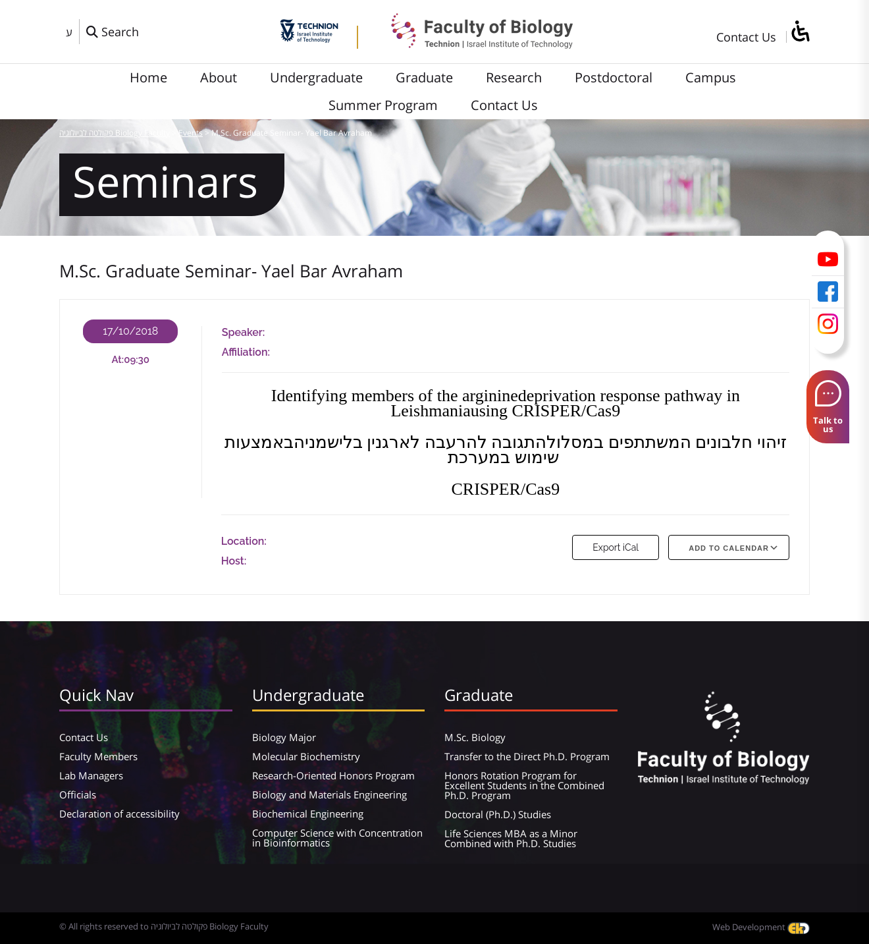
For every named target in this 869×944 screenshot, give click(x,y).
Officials (77, 794)
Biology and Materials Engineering (329, 794)
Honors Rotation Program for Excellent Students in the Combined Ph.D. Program (524, 785)
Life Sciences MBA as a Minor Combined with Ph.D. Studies (510, 838)
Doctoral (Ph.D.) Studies (497, 814)
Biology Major (284, 737)
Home (148, 77)
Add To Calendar (729, 548)
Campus (710, 77)
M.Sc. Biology (475, 737)
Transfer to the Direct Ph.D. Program (527, 756)
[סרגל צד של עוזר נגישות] (800, 31)
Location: (244, 541)
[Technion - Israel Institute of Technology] (309, 38)
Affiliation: (246, 352)
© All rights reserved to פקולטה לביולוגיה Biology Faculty (164, 926)
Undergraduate (316, 77)
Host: (234, 561)
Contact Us (746, 37)
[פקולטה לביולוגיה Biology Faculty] (472, 44)
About (218, 77)
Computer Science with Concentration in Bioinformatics (337, 837)
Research (514, 77)
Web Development (761, 927)
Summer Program (383, 105)
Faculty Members (98, 756)
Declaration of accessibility (119, 813)
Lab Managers (91, 775)
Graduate (424, 77)
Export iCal (615, 547)
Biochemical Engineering (307, 813)
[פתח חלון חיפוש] (112, 31)
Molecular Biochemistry (306, 756)
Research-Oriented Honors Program (333, 775)
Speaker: (243, 332)
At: (118, 360)
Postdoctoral (613, 77)
